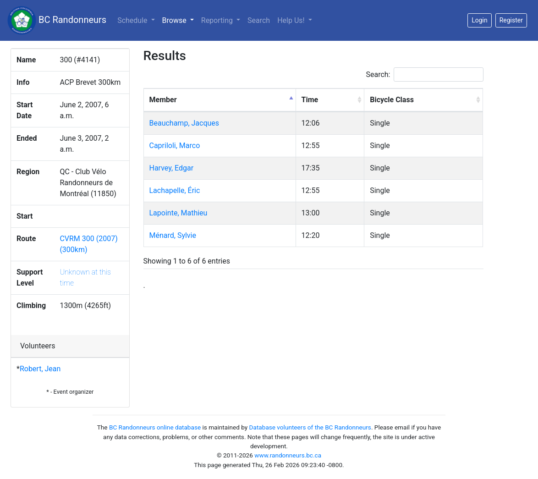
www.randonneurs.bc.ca (287, 455)
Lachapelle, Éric (174, 190)
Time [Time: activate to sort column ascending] (310, 99)
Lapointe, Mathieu (178, 213)
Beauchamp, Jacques (184, 123)
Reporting (218, 20)
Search (258, 20)
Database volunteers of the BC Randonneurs (310, 427)
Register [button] (511, 20)
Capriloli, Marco (174, 145)
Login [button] (480, 20)
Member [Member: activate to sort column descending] (163, 99)
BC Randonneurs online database (155, 427)
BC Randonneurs (56, 20)
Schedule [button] (133, 20)
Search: (424, 74)
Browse (180, 20)
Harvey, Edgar (171, 168)
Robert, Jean (40, 368)
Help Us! (291, 20)
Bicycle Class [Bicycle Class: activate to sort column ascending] (392, 99)
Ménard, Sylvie (173, 235)
